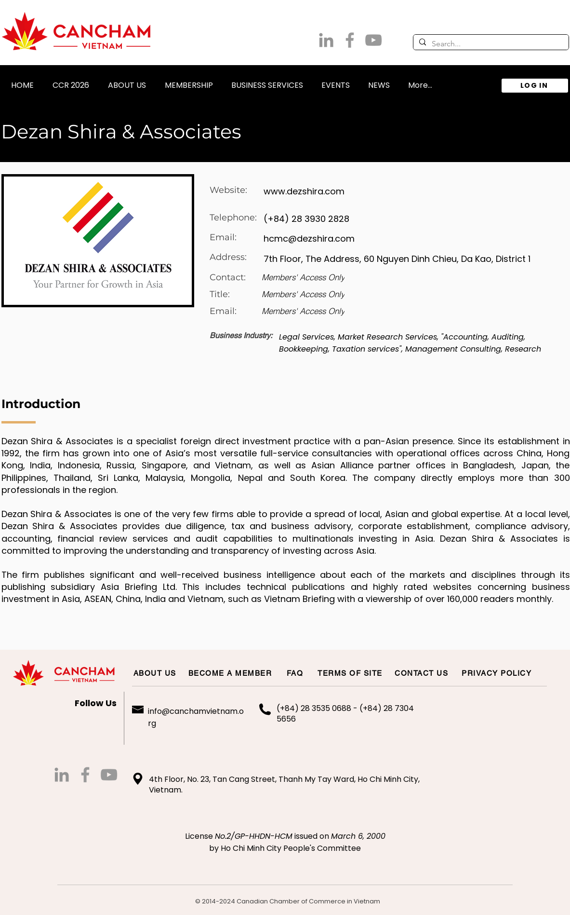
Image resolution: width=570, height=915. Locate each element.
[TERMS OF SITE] (351, 673)
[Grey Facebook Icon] (350, 40)
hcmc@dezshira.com (309, 238)
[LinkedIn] (326, 40)
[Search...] (490, 44)
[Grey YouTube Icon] (373, 40)
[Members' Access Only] (303, 277)
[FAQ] (296, 673)
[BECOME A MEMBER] (231, 673)
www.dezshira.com (304, 191)
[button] (127, 80)
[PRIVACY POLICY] (497, 673)
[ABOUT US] (155, 673)
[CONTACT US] (422, 673)
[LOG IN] (535, 86)
